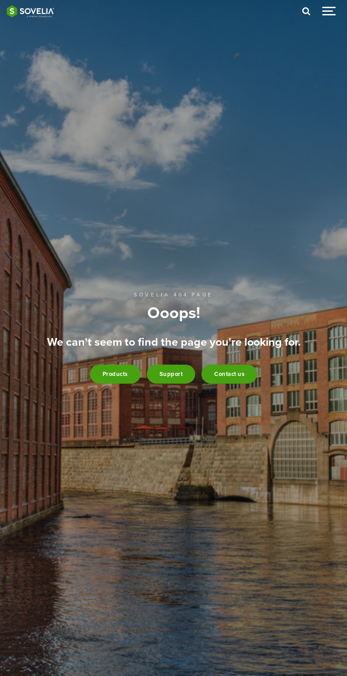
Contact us (229, 374)
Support (171, 374)
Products (115, 374)
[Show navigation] (329, 11)
